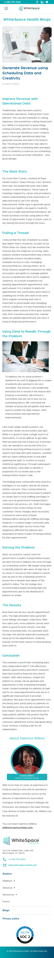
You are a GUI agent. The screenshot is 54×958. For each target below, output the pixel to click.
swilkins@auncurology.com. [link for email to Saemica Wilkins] (17, 827)
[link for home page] (29, 8)
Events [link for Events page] (6, 901)
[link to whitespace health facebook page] (37, 2)
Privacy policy (11, 918)
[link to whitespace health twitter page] (47, 2)
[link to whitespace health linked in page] (42, 2)
